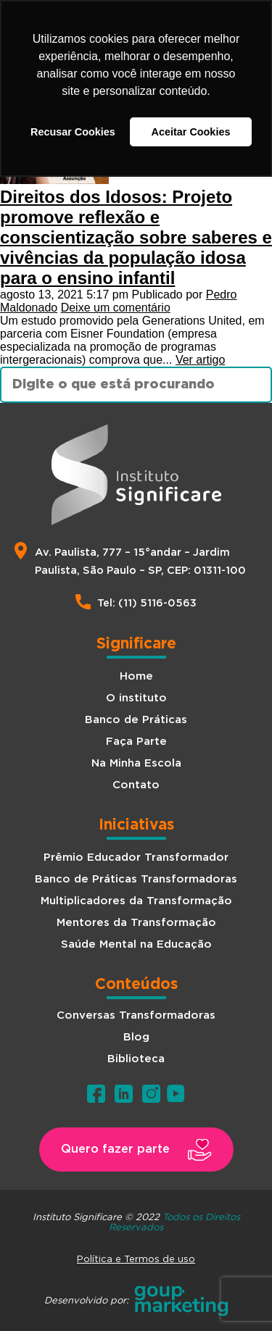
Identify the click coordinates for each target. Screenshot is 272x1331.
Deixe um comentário (115, 307)
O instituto (136, 698)
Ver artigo (200, 360)
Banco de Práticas (136, 719)
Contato (136, 785)
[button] (136, 1149)
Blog (136, 1037)
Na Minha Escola (136, 763)
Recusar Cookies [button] (72, 132)
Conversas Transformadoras (136, 1015)
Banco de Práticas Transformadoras (136, 879)
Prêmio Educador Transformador (136, 857)
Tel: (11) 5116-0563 (147, 603)
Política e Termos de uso (136, 1258)
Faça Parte (136, 741)
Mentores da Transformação (136, 922)
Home (136, 676)
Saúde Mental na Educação (136, 944)
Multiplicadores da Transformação (136, 901)
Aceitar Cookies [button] (191, 132)
